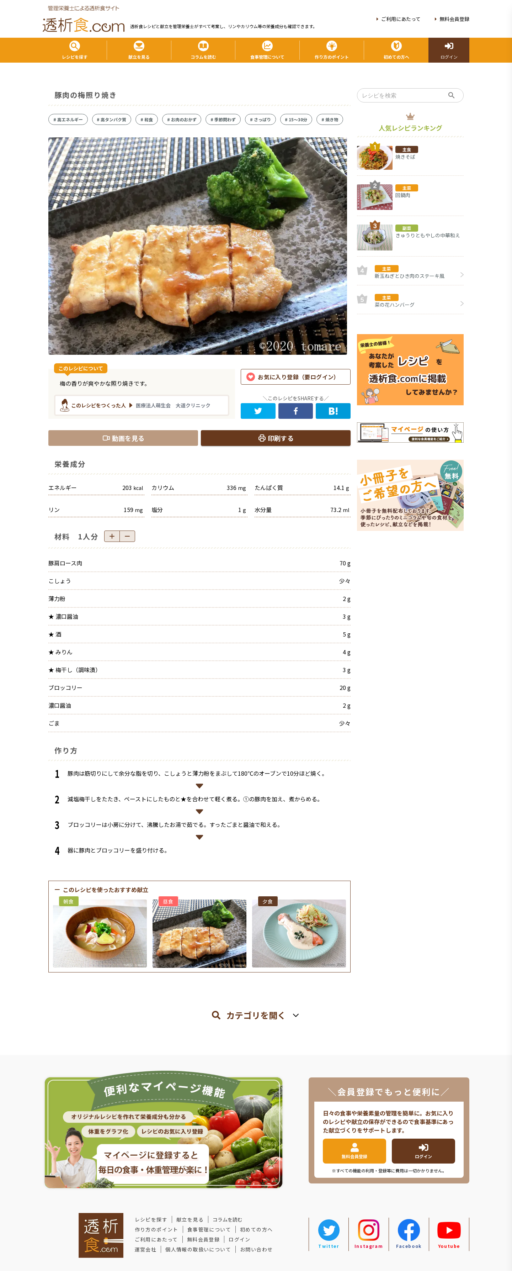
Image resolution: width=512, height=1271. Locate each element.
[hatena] (333, 411)
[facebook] (295, 411)
